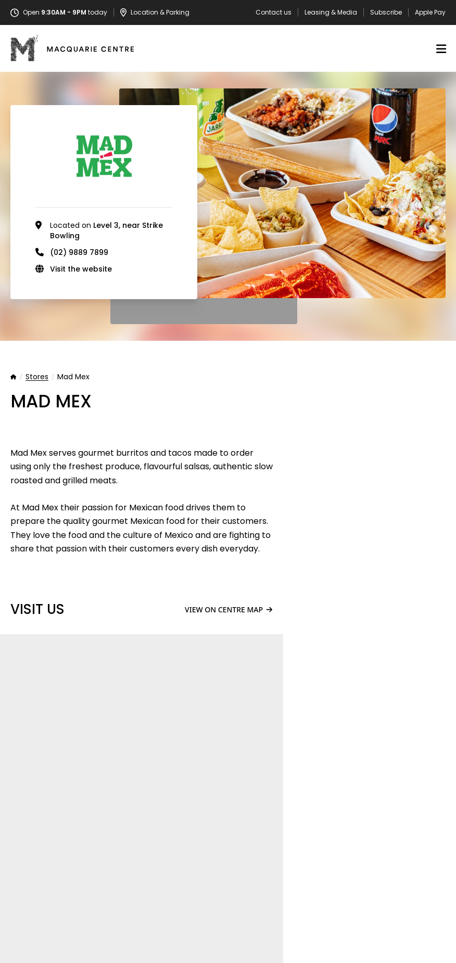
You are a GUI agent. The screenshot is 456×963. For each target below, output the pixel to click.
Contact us (274, 12)
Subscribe (386, 12)
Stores (37, 377)
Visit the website (81, 269)
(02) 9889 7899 (79, 252)
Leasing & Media (331, 12)
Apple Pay (430, 12)
